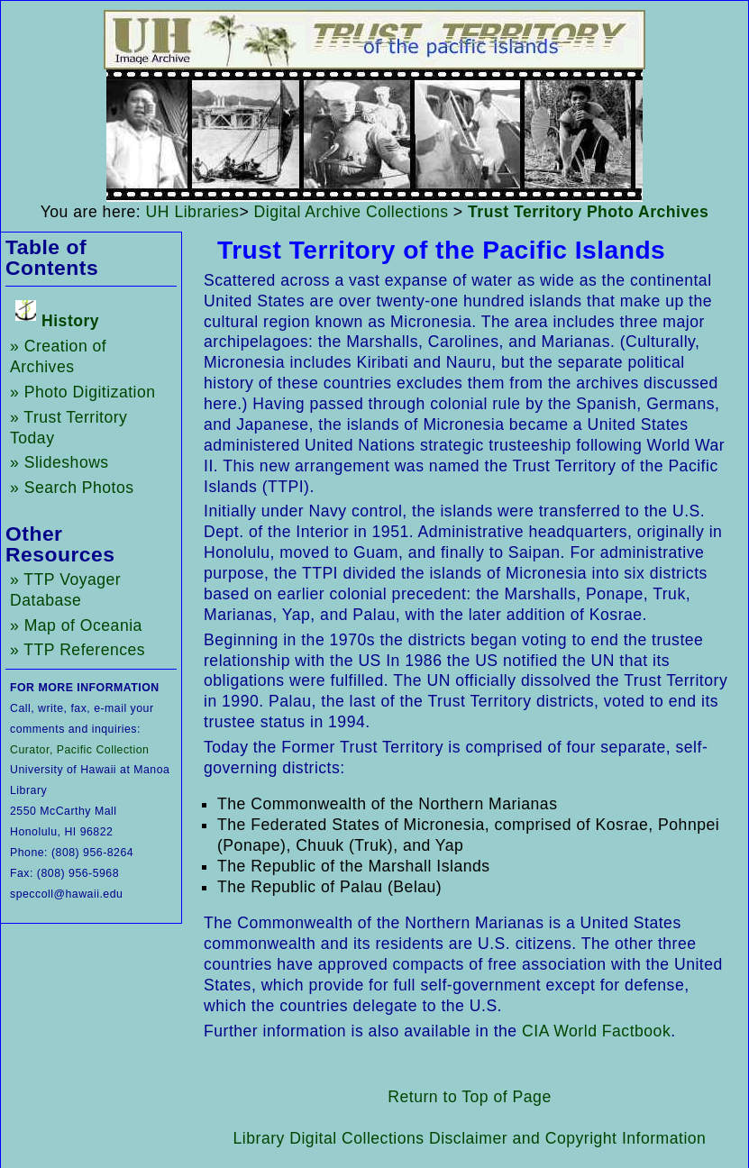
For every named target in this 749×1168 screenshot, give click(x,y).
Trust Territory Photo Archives (588, 212)
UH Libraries (193, 212)
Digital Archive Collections (351, 212)
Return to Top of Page (469, 1097)
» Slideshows (59, 462)
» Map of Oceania (76, 625)
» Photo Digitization (83, 392)
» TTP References (77, 650)
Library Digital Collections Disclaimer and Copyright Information (470, 1138)
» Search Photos (72, 488)
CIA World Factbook (596, 1031)
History (70, 321)
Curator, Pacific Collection (79, 750)
